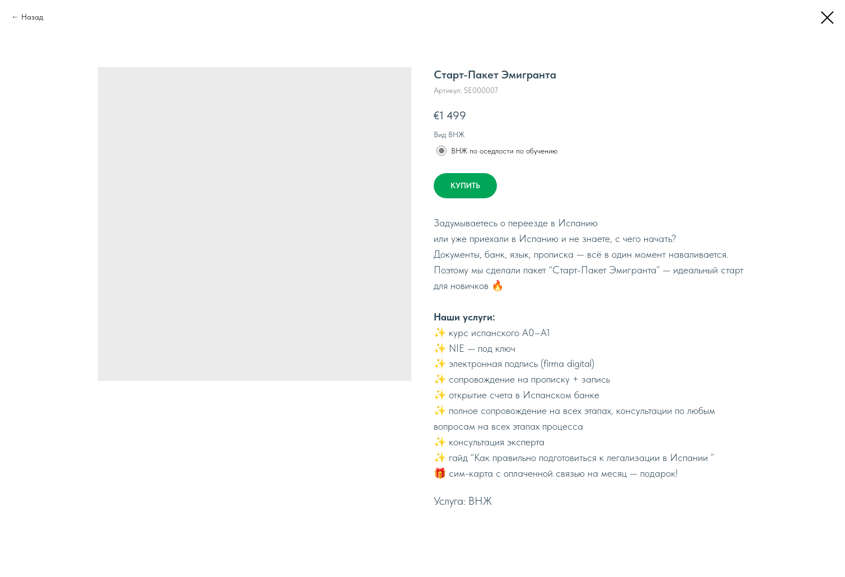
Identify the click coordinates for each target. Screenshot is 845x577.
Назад (32, 16)
